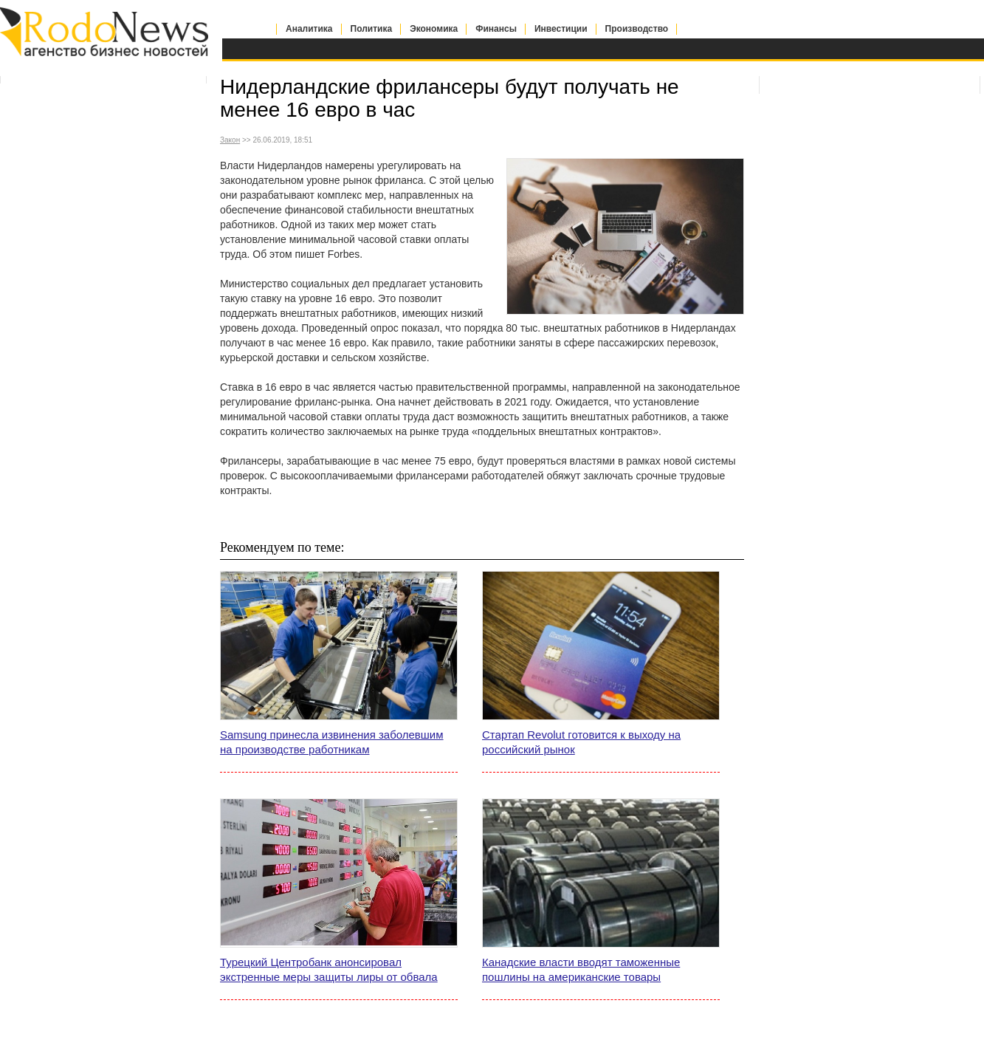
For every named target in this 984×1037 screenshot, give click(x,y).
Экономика (434, 29)
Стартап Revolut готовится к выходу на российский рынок (581, 742)
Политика (372, 29)
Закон (230, 140)
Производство (637, 29)
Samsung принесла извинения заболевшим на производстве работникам (332, 742)
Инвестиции (561, 29)
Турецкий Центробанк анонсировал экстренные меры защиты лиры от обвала (329, 969)
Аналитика (309, 29)
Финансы (496, 29)
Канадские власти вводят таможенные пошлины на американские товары (581, 969)
